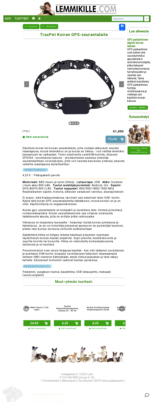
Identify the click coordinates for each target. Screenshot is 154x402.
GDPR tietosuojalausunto (109, 380)
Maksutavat (68, 380)
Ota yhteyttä (85, 380)
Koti (8, 18)
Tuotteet (22, 18)
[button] (46, 392)
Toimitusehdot (51, 380)
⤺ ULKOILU (31, 26)
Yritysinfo (34, 380)
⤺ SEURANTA (49, 26)
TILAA (112, 139)
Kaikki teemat (137, 108)
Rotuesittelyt (139, 117)
